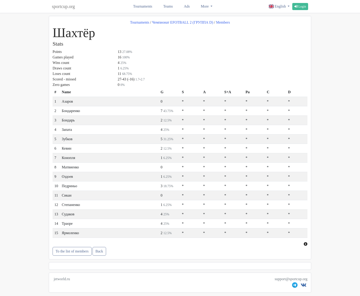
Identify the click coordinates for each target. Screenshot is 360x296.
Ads (187, 6)
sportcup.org (63, 6)
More (205, 6)
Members (223, 22)
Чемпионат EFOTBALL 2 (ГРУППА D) (182, 22)
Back (99, 251)
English (278, 6)
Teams (168, 6)
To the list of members (72, 251)
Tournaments (142, 6)
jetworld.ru (62, 279)
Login (300, 6)
